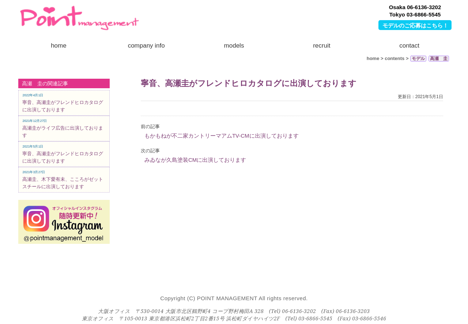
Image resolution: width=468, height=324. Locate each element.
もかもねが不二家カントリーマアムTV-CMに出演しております (221, 136)
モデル (418, 58)
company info (146, 45)
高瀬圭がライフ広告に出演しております (62, 128)
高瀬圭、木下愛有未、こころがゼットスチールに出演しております (62, 179)
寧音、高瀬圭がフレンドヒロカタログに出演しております (248, 83)
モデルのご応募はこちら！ (415, 25)
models (234, 45)
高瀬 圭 (439, 58)
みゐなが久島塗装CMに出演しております (195, 160)
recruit (321, 45)
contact (409, 45)
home (59, 45)
